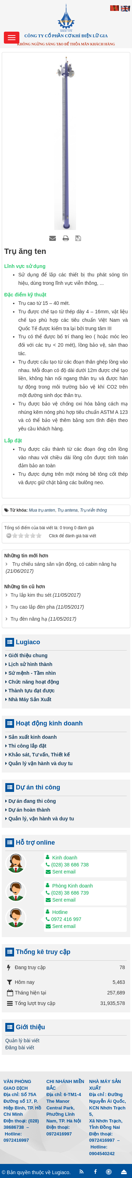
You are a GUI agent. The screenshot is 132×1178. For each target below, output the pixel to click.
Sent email (60, 872)
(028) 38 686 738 (67, 865)
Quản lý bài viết (22, 1040)
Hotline (60, 912)
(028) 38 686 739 (67, 893)
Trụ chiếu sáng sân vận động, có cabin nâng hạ (64, 564)
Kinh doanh (64, 857)
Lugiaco (60, 1172)
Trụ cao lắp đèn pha (33, 607)
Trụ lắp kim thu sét (31, 595)
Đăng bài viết (19, 1047)
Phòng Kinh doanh (72, 886)
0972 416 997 (63, 919)
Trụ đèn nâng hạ (29, 619)
